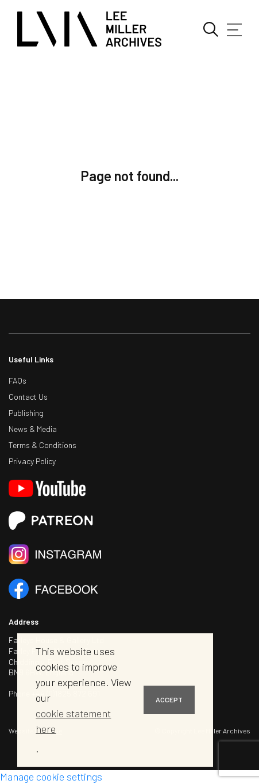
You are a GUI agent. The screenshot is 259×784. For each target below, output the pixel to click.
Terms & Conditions (42, 445)
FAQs (17, 380)
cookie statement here (73, 721)
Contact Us (28, 396)
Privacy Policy (32, 461)
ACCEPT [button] (169, 699)
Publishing (26, 413)
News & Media (33, 429)
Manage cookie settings (51, 776)
